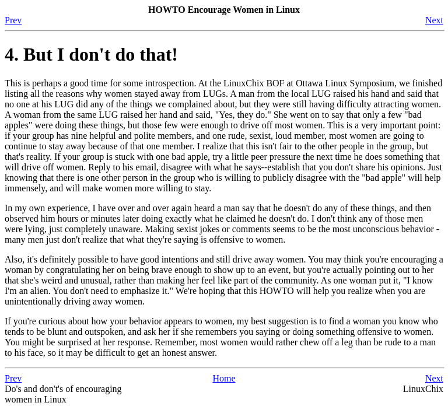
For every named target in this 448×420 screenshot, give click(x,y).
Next (434, 20)
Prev (13, 20)
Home (223, 378)
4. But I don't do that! (91, 54)
